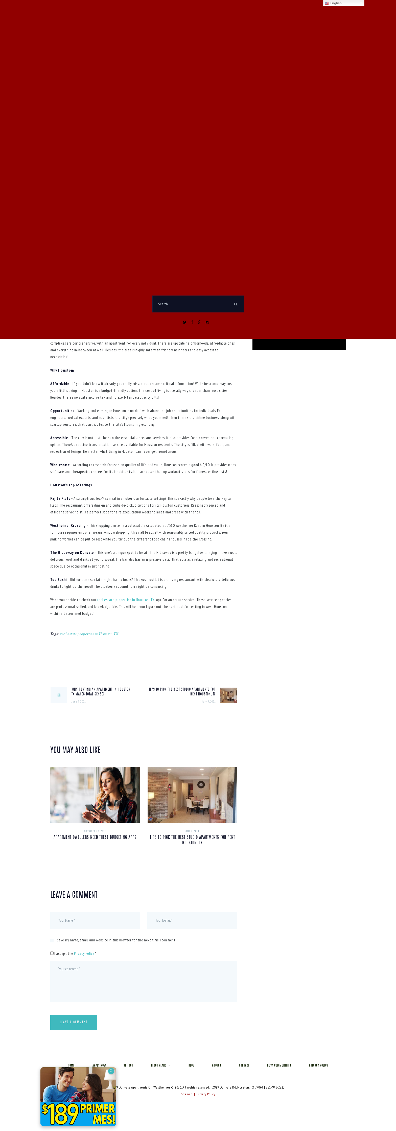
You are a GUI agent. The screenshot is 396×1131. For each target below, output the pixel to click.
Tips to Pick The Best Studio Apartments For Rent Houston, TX (192, 840)
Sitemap (186, 1094)
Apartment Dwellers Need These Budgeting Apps (95, 837)
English (333, 3)
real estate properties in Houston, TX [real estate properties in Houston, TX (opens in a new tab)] (125, 599)
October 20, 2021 (95, 831)
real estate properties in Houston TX (89, 634)
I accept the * (73, 953)
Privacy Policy (84, 953)
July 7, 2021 (192, 831)
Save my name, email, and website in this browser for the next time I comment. (116, 940)
